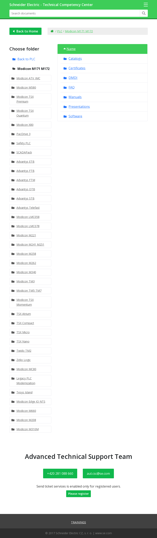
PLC (59, 31)
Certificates (77, 68)
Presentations (79, 106)
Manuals (75, 97)
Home (52, 31)
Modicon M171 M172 (79, 31)
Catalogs (75, 58)
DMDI (73, 78)
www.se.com (103, 533)
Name (70, 49)
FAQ (72, 87)
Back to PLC (26, 59)
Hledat (144, 13)
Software (75, 116)
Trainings (78, 522)
